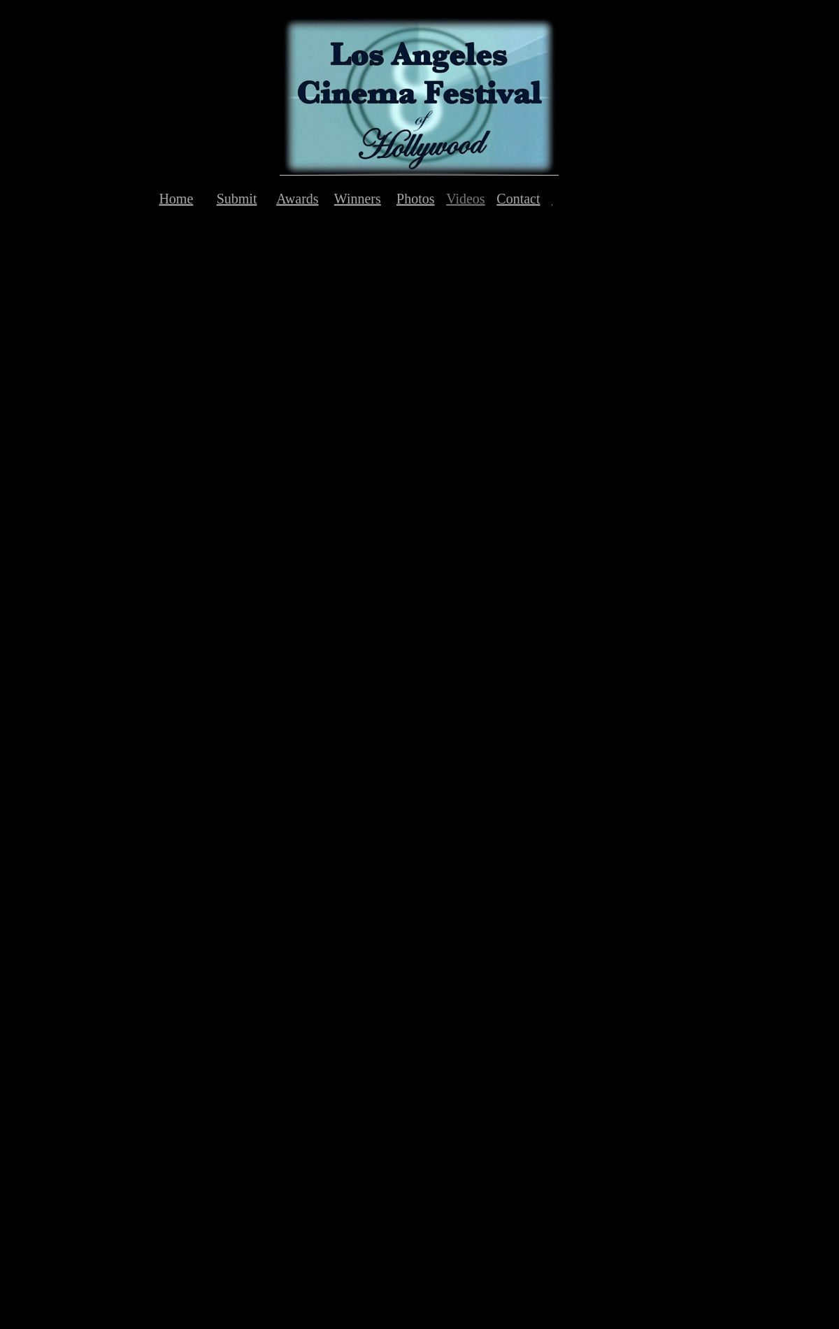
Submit (237, 198)
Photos (415, 198)
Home (176, 198)
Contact (518, 198)
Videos (465, 198)
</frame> (214, 373)
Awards (297, 198)
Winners (357, 198)
